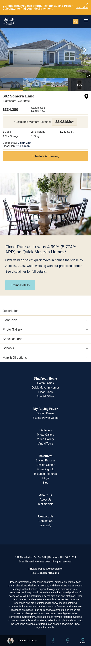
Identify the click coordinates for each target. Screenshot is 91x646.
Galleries (45, 430)
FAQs (45, 478)
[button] (87, 4)
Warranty (45, 525)
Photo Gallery (45, 434)
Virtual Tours (45, 443)
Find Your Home (45, 378)
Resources (45, 456)
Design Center (45, 464)
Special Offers (45, 396)
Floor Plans (45, 392)
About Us (45, 495)
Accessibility (55, 568)
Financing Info (45, 469)
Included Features (45, 473)
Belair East (24, 142)
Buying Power (45, 413)
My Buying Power (45, 409)
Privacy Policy (36, 568)
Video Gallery (45, 439)
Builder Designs (49, 572)
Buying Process (45, 460)
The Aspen (23, 145)
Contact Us (45, 516)
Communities (45, 383)
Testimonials (45, 504)
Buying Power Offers (45, 417)
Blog (45, 482)
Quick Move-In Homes (45, 387)
